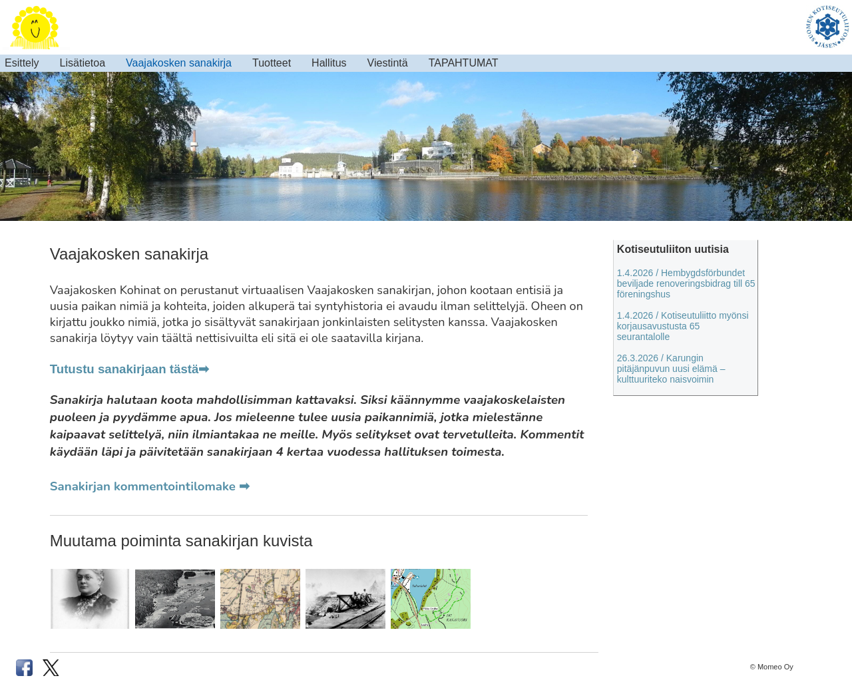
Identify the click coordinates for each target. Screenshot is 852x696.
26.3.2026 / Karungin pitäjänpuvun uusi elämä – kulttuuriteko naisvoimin (671, 369)
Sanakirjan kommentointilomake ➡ (150, 486)
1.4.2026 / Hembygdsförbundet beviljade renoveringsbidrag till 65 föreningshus (686, 283)
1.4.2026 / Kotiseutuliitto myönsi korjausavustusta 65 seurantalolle (683, 326)
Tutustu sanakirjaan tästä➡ (130, 369)
